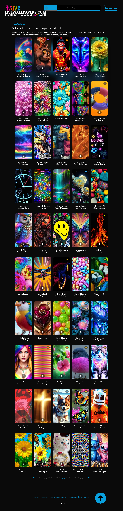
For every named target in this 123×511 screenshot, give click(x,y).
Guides (86, 497)
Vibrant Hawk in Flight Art (42, 295)
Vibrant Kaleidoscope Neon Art (42, 207)
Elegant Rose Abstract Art (42, 339)
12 (49, 478)
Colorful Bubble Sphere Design (61, 339)
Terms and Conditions (58, 497)
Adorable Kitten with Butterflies (61, 471)
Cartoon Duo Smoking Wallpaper (42, 75)
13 (52, 478)
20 (78, 478)
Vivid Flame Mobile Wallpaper (99, 251)
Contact (36, 497)
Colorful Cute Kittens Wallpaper (61, 163)
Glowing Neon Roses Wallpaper (80, 339)
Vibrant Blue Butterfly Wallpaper (99, 339)
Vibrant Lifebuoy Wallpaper (99, 119)
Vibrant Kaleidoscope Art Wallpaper (80, 471)
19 (74, 478)
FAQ (80, 497)
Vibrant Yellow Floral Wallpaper (99, 75)
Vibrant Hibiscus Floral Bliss (61, 383)
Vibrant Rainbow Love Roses (23, 295)
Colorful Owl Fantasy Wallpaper (23, 251)
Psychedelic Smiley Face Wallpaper (61, 251)
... (41, 478)
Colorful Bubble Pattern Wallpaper (80, 295)
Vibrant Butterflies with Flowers (80, 427)
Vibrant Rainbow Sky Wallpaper (23, 163)
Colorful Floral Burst (61, 118)
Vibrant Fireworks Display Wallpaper (42, 119)
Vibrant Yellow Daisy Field (23, 471)
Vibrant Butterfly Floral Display (42, 471)
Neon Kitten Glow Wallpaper (99, 383)
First (34, 478)
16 (63, 478)
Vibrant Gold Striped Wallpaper (43, 383)
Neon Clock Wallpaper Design (24, 207)
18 (70, 478)
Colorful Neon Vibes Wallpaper (99, 163)
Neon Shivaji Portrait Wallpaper (61, 295)
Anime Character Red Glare (23, 427)
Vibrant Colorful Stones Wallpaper (99, 207)
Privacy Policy (73, 497)
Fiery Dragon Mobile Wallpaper (43, 251)
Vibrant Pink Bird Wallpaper (80, 383)
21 (81, 478)
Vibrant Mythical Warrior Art (61, 75)
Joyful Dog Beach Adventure (61, 427)
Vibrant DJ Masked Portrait (99, 427)
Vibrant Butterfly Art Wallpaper (80, 251)
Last (89, 478)
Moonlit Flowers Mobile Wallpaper (80, 207)
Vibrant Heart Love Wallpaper (80, 119)
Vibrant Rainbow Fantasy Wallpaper (23, 75)
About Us (44, 497)
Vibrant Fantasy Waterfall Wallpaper (61, 207)
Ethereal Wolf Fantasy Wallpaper (80, 75)
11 (45, 478)
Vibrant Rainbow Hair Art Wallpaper (23, 383)
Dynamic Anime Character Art (42, 163)
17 (67, 478)
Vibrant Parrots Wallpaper (99, 295)
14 (56, 478)
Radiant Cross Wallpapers (42, 427)
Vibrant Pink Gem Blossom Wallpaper (23, 119)
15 (60, 478)
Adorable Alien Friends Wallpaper (99, 471)
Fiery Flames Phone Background (80, 163)
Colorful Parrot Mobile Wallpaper (24, 339)
